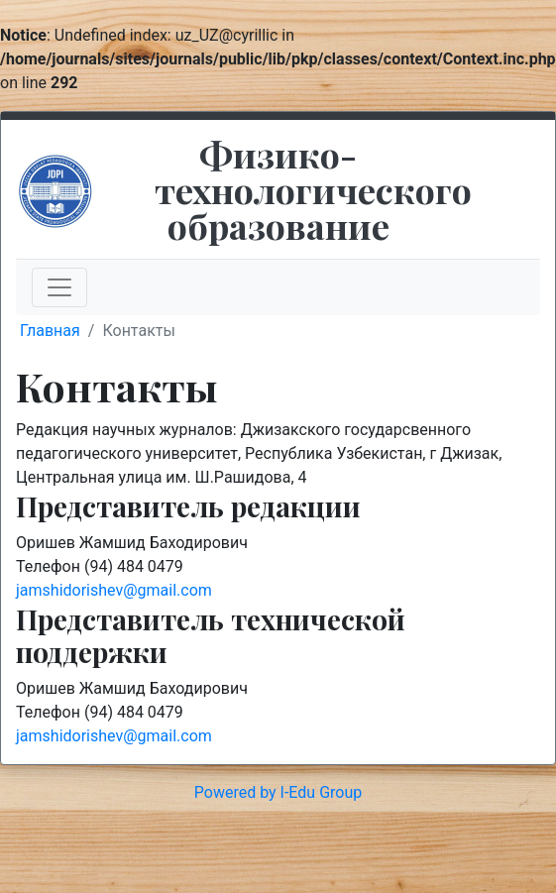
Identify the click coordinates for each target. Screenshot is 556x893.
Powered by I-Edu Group (278, 792)
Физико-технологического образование (313, 189)
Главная (50, 330)
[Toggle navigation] (59, 287)
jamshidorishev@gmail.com (114, 590)
